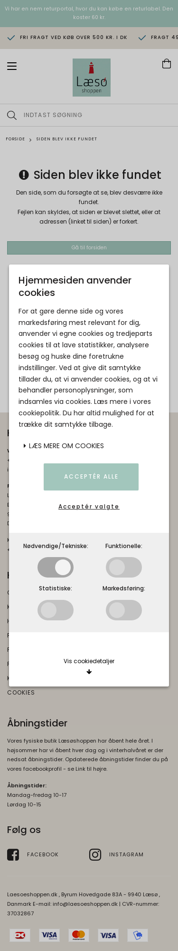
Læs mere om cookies (63, 445)
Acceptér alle (91, 476)
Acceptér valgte (89, 506)
